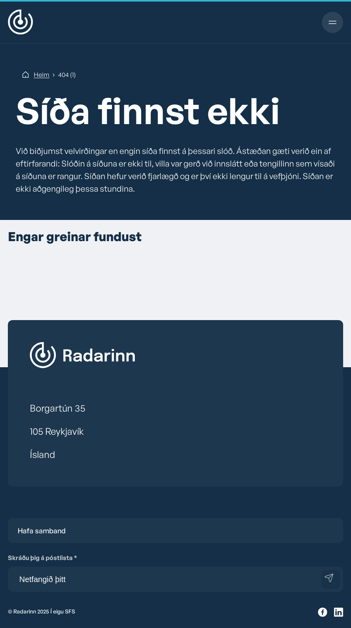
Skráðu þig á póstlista (42, 558)
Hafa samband (42, 530)
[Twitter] (338, 613)
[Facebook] (322, 613)
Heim (42, 74)
